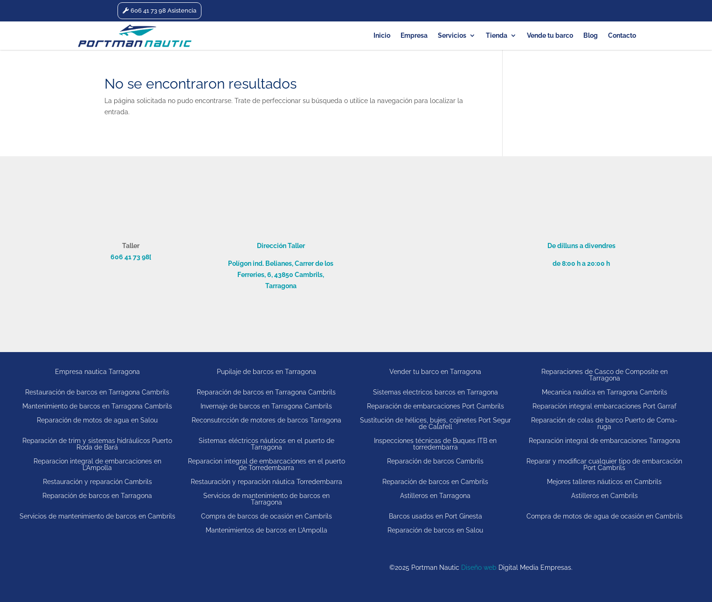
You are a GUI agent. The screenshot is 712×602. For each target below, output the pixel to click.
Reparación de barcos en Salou (435, 529)
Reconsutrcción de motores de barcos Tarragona (266, 420)
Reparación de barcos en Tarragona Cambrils (266, 391)
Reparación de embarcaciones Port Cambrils (435, 405)
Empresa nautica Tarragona (97, 371)
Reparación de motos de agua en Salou (97, 420)
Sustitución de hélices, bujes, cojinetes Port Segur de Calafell (435, 423)
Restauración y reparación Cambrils (97, 481)
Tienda (496, 35)
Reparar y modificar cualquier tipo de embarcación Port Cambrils (604, 464)
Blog (590, 35)
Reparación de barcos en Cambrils (435, 481)
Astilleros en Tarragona (435, 495)
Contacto (622, 35)
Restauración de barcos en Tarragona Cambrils (97, 391)
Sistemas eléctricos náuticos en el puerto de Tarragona (266, 443)
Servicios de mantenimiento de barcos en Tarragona (266, 498)
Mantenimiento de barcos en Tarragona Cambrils (97, 405)
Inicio (381, 35)
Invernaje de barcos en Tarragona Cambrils (266, 405)
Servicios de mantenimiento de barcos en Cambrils (97, 515)
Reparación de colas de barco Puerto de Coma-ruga (604, 423)
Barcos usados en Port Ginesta (435, 515)
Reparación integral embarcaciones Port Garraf (604, 405)
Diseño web (479, 567)
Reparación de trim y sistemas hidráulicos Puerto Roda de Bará (97, 443)
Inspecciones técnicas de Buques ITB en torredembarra (435, 443)
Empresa (414, 35)
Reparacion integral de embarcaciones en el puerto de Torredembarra (266, 464)
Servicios (452, 35)
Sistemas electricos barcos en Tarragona (435, 391)
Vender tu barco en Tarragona (435, 371)
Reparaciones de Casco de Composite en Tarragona (604, 374)
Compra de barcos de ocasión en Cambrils (266, 515)
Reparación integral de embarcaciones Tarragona (604, 440)
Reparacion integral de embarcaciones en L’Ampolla (97, 464)
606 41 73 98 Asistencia (163, 10)
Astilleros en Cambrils (604, 495)
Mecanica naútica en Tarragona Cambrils (604, 391)
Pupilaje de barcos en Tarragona (266, 371)
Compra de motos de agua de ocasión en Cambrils (604, 515)
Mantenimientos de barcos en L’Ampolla (266, 529)
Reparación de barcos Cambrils (435, 461)
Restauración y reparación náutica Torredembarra (266, 481)
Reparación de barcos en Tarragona (97, 495)
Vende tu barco (550, 35)
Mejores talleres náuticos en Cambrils (604, 481)
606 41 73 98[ (131, 257)
